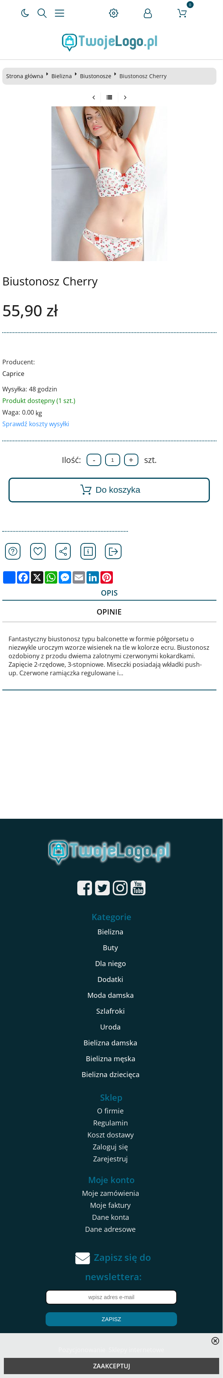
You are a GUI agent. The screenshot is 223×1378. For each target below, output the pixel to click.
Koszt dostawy (110, 1134)
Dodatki (110, 979)
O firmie (110, 1110)
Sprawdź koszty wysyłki (35, 424)
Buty (110, 947)
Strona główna (24, 76)
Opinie (109, 611)
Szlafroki (110, 1011)
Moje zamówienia (110, 1193)
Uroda (110, 1026)
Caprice (13, 373)
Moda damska (110, 995)
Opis (109, 592)
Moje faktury (110, 1205)
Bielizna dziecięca (111, 1074)
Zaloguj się (110, 1146)
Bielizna (61, 76)
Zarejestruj (110, 1158)
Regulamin (110, 1122)
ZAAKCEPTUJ (111, 1366)
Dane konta (110, 1217)
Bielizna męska (110, 1058)
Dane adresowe (110, 1229)
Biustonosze (95, 76)
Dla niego (110, 963)
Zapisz (111, 1319)
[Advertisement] (111, 761)
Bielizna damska (110, 1042)
